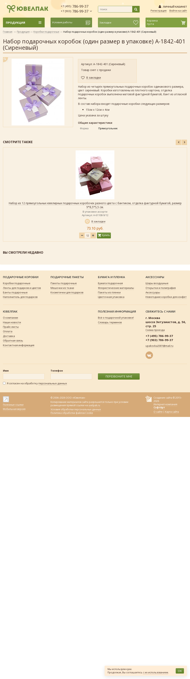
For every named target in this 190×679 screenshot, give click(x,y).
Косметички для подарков (67, 292)
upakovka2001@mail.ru (159, 346)
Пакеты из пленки (109, 292)
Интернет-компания (165, 406)
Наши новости (12, 322)
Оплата (7, 331)
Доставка (9, 336)
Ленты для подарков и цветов (22, 288)
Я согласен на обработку (35, 383)
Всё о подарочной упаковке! (116, 317)
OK (180, 671)
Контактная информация (18, 345)
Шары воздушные (157, 283)
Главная (7, 31)
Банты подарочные (15, 292)
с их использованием (155, 672)
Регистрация (158, 10)
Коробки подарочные (46, 31)
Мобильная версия (14, 409)
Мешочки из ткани (62, 288)
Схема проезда (155, 330)
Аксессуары (153, 292)
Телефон (57, 370)
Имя (6, 370)
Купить (106, 235)
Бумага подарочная (110, 283)
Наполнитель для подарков (20, 297)
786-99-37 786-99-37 (74, 8)
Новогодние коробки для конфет (166, 297)
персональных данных (52, 383)
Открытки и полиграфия (161, 288)
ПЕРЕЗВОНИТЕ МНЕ (118, 376)
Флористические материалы (116, 288)
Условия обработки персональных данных (76, 409)
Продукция (23, 31)
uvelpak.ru (94, 405)
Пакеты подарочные (64, 283)
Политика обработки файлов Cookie (72, 413)
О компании (10, 317)
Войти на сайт (178, 10)
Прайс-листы (11, 327)
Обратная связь (13, 340)
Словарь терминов (110, 322)
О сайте (158, 411)
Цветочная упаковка (111, 297)
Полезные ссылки (13, 404)
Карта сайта (172, 411)
